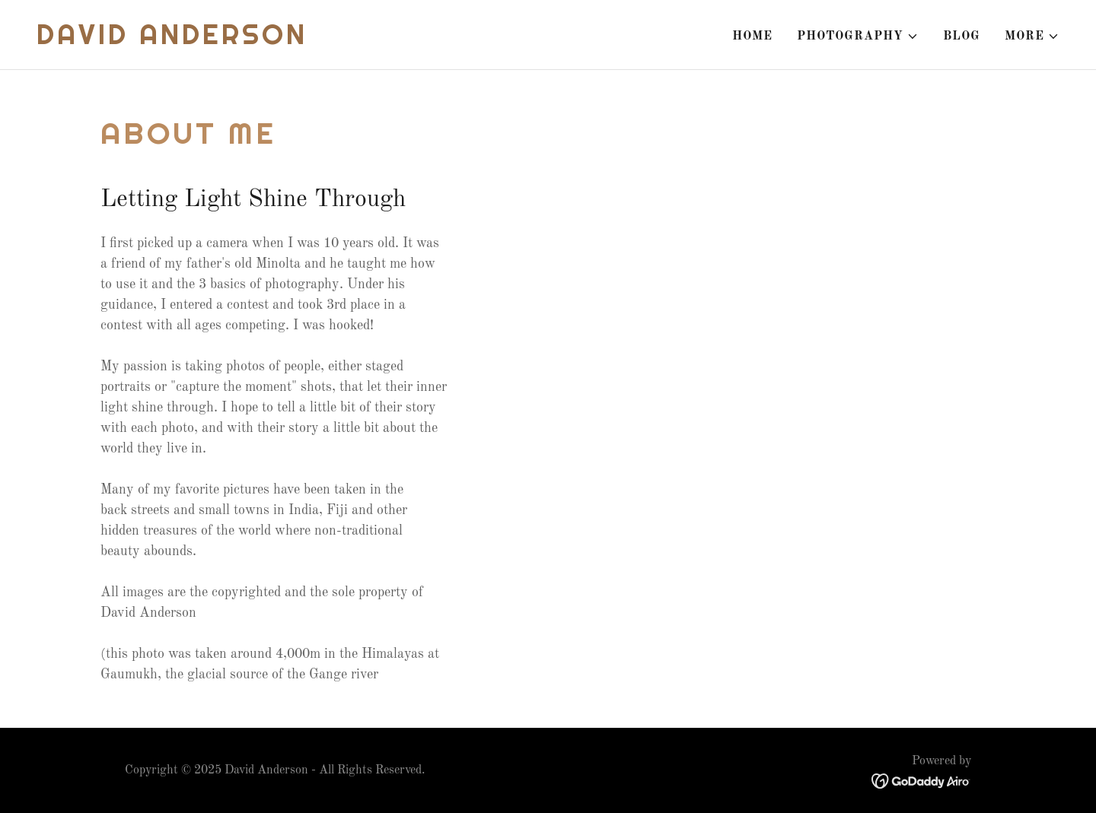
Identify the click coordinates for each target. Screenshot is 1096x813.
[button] (858, 36)
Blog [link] (961, 36)
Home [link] (752, 36)
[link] (172, 41)
